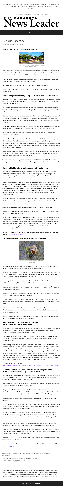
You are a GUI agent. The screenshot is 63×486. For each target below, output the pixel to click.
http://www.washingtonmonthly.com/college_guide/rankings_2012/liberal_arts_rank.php (31, 365)
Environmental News (18, 453)
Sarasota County (31, 453)
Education (7, 453)
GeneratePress (37, 483)
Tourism (47, 453)
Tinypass (7, 456)
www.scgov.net (10, 446)
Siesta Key (40, 453)
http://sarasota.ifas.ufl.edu (15, 234)
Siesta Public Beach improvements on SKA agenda (20, 458)
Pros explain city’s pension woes (14, 461)
